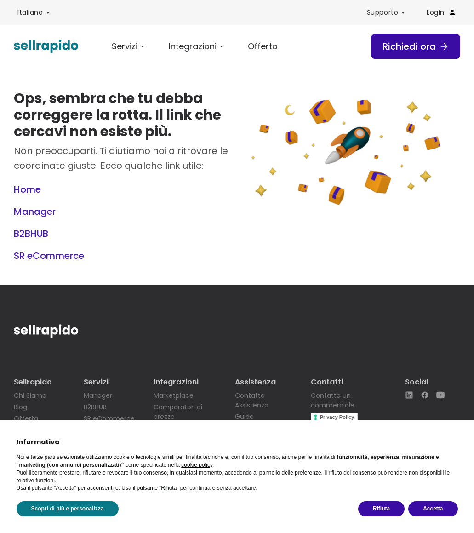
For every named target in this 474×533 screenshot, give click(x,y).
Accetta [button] (433, 508)
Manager (35, 211)
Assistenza (255, 382)
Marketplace (174, 395)
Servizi (124, 46)
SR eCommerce (49, 255)
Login (442, 12)
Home (27, 189)
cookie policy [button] (196, 465)
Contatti (327, 382)
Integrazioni (193, 46)
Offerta (263, 46)
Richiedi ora (416, 46)
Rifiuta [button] (381, 508)
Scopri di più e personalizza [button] (67, 508)
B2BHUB (31, 233)
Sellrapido (33, 382)
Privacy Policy (337, 417)
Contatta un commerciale (332, 400)
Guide (244, 416)
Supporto (382, 12)
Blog (20, 407)
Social (416, 382)
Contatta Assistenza (251, 400)
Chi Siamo (30, 395)
